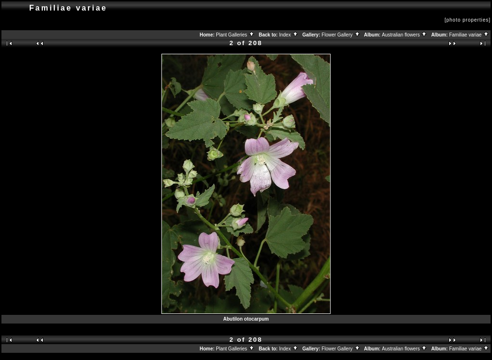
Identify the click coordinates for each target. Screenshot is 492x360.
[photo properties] (467, 20)
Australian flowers (405, 34)
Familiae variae (469, 34)
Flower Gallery (340, 34)
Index (288, 34)
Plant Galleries (235, 34)
